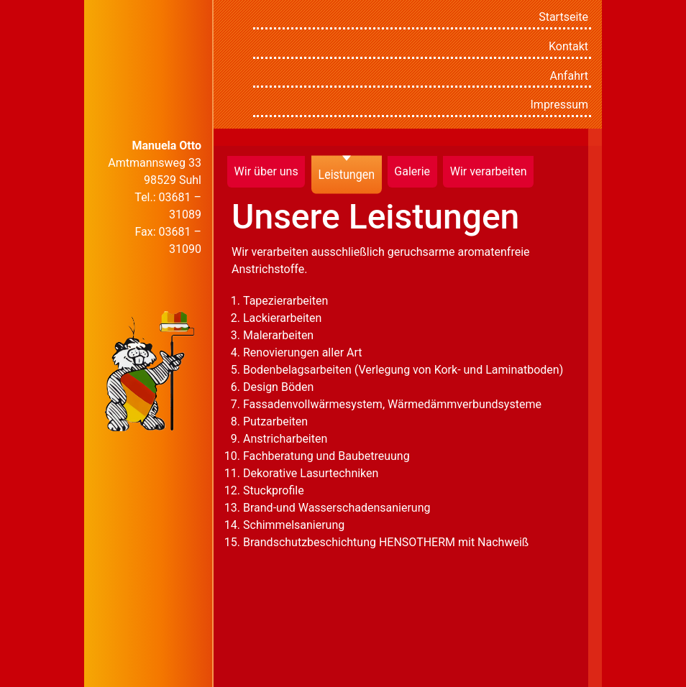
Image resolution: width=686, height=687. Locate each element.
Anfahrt (569, 76)
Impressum (560, 104)
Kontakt (568, 46)
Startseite (563, 17)
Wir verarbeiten (488, 171)
